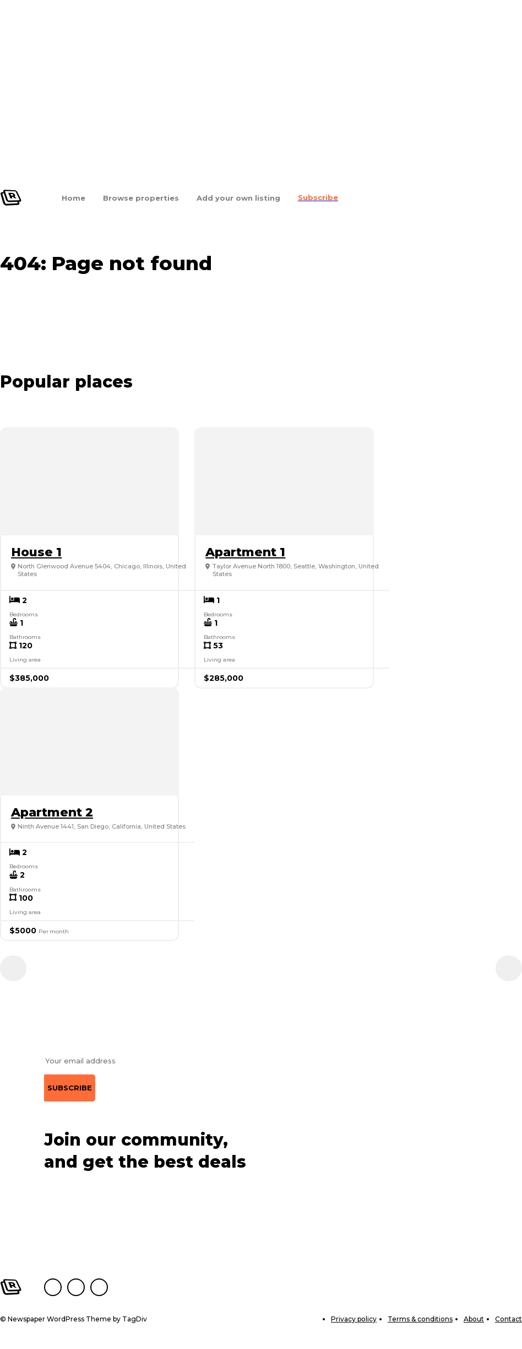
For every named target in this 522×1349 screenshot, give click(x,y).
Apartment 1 (245, 552)
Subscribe (69, 1087)
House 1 (36, 552)
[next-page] (509, 968)
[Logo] (11, 198)
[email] (94, 1060)
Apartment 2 (52, 812)
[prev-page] (13, 968)
